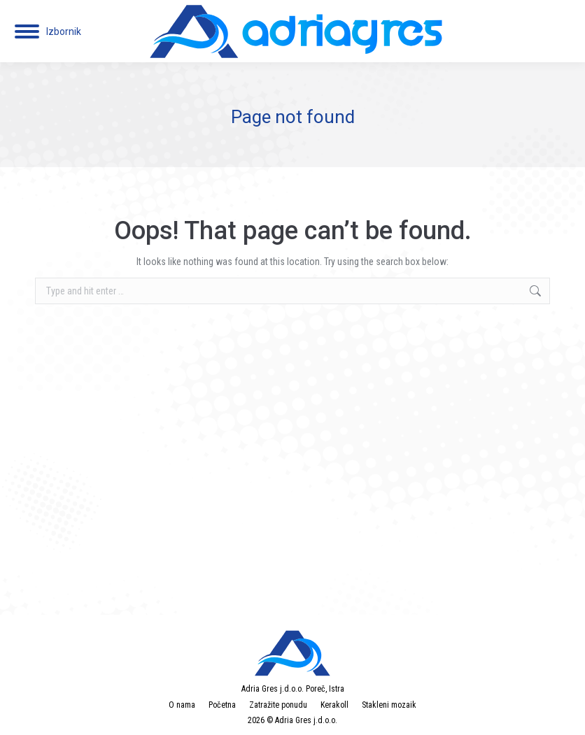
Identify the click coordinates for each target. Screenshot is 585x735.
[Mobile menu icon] (48, 31)
